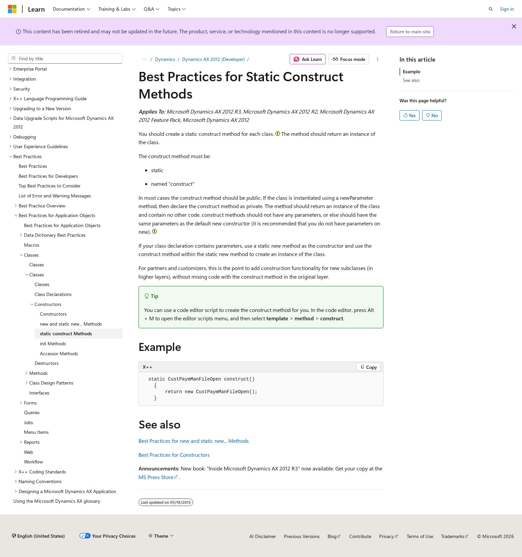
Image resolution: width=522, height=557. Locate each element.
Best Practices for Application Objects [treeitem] (62, 225)
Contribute (360, 536)
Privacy (386, 536)
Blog (332, 536)
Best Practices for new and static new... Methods (193, 440)
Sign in (507, 9)
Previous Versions (302, 536)
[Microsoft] (12, 9)
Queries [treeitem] (32, 412)
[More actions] (378, 59)
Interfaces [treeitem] (39, 393)
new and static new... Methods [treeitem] (71, 324)
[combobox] (65, 58)
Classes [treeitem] (36, 264)
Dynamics (165, 59)
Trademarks (452, 536)
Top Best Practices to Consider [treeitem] (50, 185)
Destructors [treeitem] (47, 363)
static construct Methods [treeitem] (66, 333)
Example (411, 71)
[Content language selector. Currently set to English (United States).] (38, 536)
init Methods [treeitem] (53, 343)
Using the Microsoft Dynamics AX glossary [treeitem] (56, 501)
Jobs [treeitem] (28, 422)
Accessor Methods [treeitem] (59, 353)
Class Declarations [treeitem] (53, 294)
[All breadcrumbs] (144, 59)
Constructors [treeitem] (53, 314)
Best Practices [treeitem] (33, 166)
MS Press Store (155, 476)
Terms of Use (420, 536)
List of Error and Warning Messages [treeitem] (55, 195)
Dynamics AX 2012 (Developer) (213, 59)
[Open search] (490, 9)
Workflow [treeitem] (33, 461)
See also (411, 80)
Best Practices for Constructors (174, 454)
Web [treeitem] (28, 452)
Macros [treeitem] (31, 245)
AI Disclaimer (262, 536)
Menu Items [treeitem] (36, 432)
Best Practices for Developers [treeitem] (48, 176)
